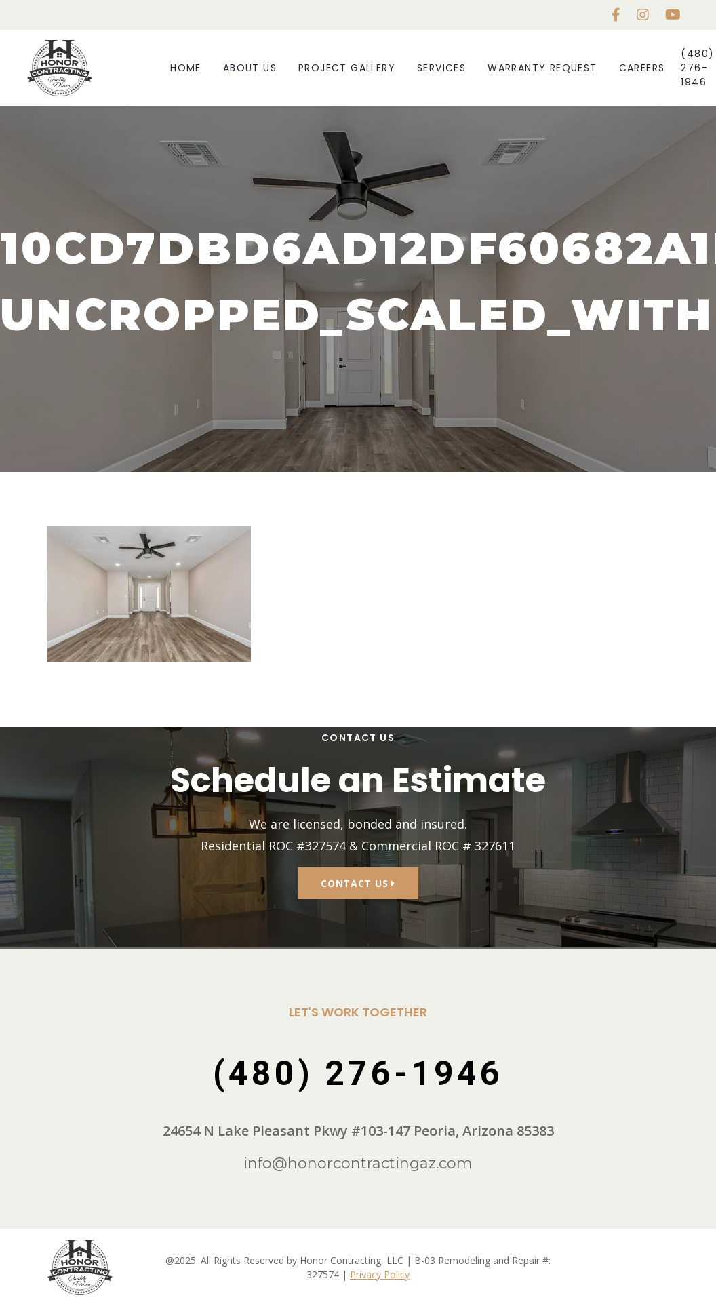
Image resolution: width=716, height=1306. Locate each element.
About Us (250, 68)
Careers (642, 68)
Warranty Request (542, 68)
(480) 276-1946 (697, 68)
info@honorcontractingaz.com (358, 1163)
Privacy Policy (380, 1274)
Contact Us (358, 883)
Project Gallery (346, 68)
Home (185, 68)
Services (441, 68)
